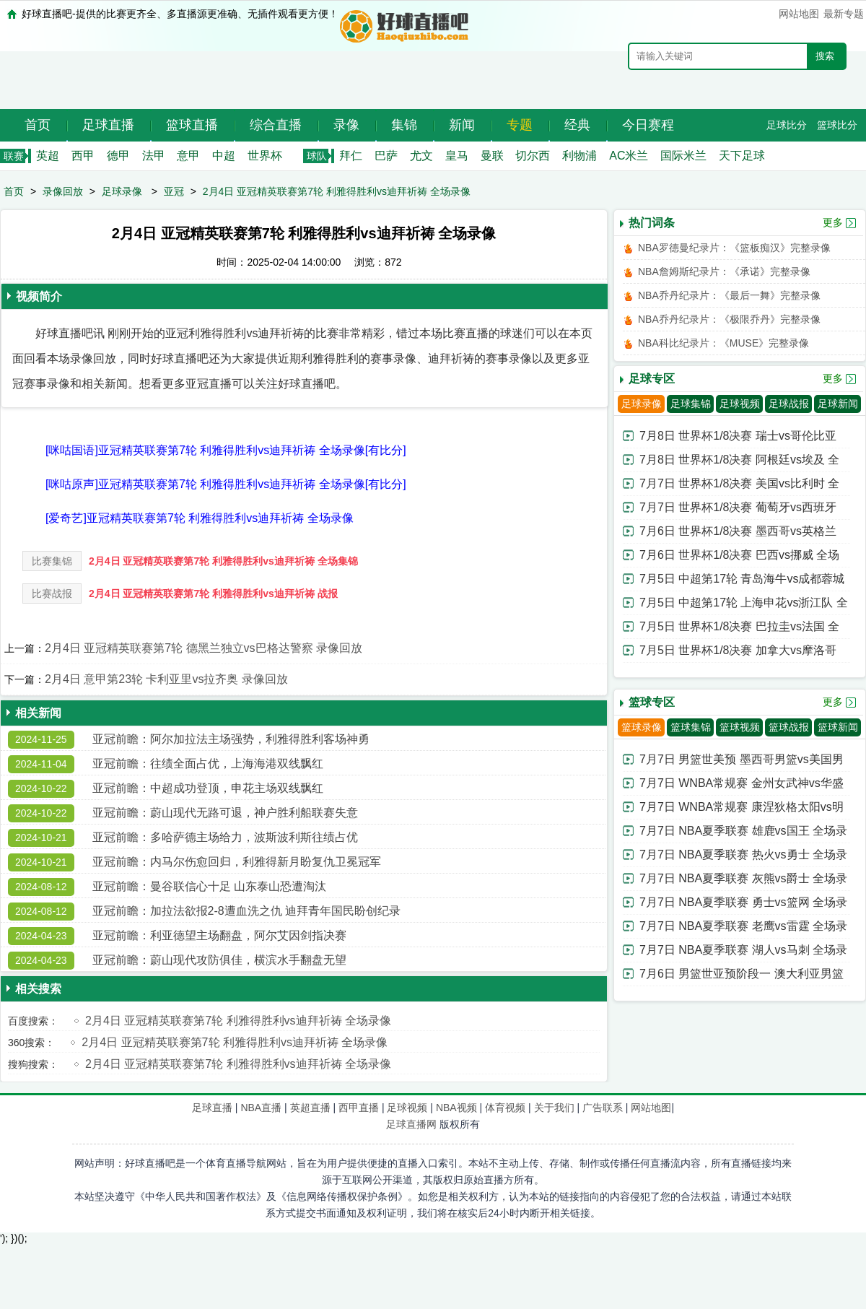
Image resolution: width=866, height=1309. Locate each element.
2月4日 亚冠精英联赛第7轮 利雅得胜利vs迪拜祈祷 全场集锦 (223, 561)
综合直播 (276, 125)
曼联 (492, 155)
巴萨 (386, 155)
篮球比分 (837, 125)
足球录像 (122, 191)
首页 (38, 125)
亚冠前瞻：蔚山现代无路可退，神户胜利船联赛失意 (225, 812)
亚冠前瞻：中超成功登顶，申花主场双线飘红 (207, 788)
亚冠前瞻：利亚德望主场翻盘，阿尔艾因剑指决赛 (219, 935)
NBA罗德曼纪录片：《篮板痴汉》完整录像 (734, 247)
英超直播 (310, 1107)
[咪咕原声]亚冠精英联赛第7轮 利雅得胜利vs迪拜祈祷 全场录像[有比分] (225, 484)
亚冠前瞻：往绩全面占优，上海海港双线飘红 (207, 763)
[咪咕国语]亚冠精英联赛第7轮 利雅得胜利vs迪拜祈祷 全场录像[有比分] (225, 450)
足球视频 (740, 403)
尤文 (421, 155)
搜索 (824, 56)
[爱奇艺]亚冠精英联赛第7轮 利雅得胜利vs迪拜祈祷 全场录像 (199, 518)
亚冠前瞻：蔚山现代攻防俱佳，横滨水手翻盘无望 (219, 960)
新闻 (462, 125)
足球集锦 (690, 403)
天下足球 (742, 155)
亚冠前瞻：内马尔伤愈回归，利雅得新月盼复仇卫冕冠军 (236, 862)
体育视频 (505, 1107)
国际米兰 (683, 155)
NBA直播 (260, 1107)
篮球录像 (641, 727)
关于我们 (554, 1107)
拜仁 (350, 155)
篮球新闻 (838, 727)
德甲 (118, 155)
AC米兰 (628, 155)
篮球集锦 (690, 727)
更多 (833, 222)
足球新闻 (838, 403)
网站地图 (799, 13)
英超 (47, 155)
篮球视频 (740, 727)
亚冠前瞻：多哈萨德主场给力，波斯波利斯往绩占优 (225, 837)
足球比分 (786, 125)
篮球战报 (789, 727)
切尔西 (532, 155)
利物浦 (579, 155)
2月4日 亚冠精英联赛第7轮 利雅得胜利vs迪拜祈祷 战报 (213, 593)
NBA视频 (456, 1107)
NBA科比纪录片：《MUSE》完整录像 (723, 343)
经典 (577, 125)
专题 (520, 125)
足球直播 (108, 125)
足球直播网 (411, 1124)
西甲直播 (358, 1107)
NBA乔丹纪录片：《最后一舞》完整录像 (729, 295)
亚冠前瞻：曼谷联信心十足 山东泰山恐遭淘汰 (209, 886)
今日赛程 (648, 125)
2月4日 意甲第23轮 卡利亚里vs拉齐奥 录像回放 (166, 679)
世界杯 (265, 155)
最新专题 (843, 13)
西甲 (83, 155)
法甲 (153, 155)
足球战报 (789, 403)
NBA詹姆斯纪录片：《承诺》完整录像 (724, 271)
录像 (346, 125)
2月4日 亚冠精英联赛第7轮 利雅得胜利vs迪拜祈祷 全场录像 (337, 191)
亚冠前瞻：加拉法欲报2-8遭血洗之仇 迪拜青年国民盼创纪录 (246, 911)
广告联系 (602, 1107)
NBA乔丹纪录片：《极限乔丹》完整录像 (729, 319)
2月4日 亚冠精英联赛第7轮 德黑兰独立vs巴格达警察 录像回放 (203, 648)
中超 (223, 155)
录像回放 (63, 191)
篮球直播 (192, 125)
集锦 (404, 125)
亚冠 (174, 191)
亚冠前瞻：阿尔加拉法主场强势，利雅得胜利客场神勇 (230, 739)
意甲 (188, 155)
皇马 (456, 155)
